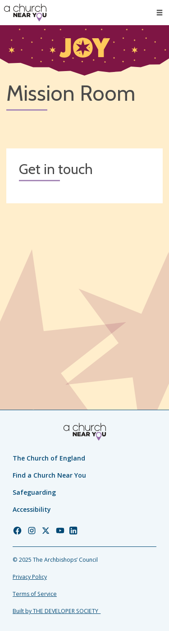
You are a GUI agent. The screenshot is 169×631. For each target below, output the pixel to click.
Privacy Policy (30, 577)
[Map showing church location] (84, 288)
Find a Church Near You (49, 475)
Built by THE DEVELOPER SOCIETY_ (56, 611)
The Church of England (49, 458)
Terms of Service (35, 594)
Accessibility (32, 509)
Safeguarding (34, 492)
